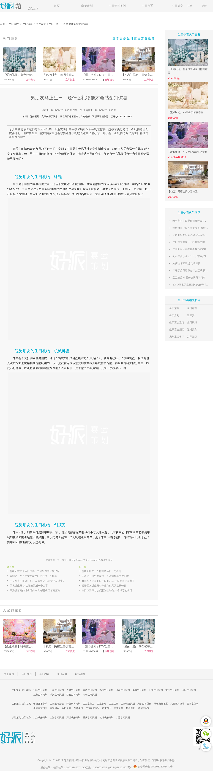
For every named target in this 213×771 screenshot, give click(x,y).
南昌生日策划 (139, 690)
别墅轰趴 (192, 336)
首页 (57, 5)
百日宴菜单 (192, 703)
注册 (189, 5)
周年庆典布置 (161, 703)
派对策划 (192, 329)
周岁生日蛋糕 (144, 703)
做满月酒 (118, 708)
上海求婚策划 (57, 717)
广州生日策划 (156, 690)
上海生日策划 (57, 690)
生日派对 (14, 24)
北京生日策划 (40, 690)
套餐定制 (87, 5)
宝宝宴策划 (88, 703)
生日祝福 (192, 322)
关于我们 (9, 674)
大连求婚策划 (123, 717)
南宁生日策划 (90, 694)
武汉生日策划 (57, 694)
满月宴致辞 (143, 708)
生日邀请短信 (57, 703)
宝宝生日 (113, 703)
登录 (204, 5)
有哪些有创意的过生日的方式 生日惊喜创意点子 (108, 580)
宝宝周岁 (54, 708)
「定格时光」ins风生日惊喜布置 (185, 112)
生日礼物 (140, 153)
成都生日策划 (40, 694)
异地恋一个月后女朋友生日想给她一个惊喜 (33, 576)
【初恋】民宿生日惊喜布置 (183, 191)
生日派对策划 (87, 760)
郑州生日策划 (106, 690)
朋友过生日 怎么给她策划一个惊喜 (29, 585)
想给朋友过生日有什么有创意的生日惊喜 (104, 585)
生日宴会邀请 (176, 322)
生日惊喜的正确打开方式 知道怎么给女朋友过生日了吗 (40, 580)
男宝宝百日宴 (40, 708)
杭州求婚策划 (106, 717)
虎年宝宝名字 (176, 336)
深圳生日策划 (172, 690)
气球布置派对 (92, 708)
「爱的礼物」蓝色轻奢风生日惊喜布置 (187, 71)
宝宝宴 (191, 315)
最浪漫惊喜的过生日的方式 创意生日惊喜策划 (35, 590)
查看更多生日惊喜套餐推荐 (134, 38)
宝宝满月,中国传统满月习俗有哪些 (192, 277)
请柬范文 (106, 708)
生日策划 (177, 5)
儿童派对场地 (177, 703)
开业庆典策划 (73, 703)
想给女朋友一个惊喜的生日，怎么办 (101, 571)
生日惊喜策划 (128, 703)
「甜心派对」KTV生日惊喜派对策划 (187, 151)
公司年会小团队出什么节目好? (189, 256)
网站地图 (80, 674)
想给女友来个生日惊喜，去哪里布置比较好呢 (34, 571)
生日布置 (147, 5)
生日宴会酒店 (176, 329)
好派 (66, 760)
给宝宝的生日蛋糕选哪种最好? (189, 220)
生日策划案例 (117, 5)
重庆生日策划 (90, 690)
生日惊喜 (27, 24)
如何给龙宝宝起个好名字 (186, 263)
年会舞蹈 (130, 708)
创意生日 (78, 708)
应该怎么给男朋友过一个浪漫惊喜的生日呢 (105, 576)
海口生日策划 (189, 690)
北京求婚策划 (40, 717)
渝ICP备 (120, 767)
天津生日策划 (73, 690)
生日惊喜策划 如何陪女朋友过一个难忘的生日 (107, 590)
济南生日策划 (123, 690)
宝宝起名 (101, 703)
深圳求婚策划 (73, 717)
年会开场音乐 (40, 703)
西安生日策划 (73, 694)
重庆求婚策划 (90, 717)
